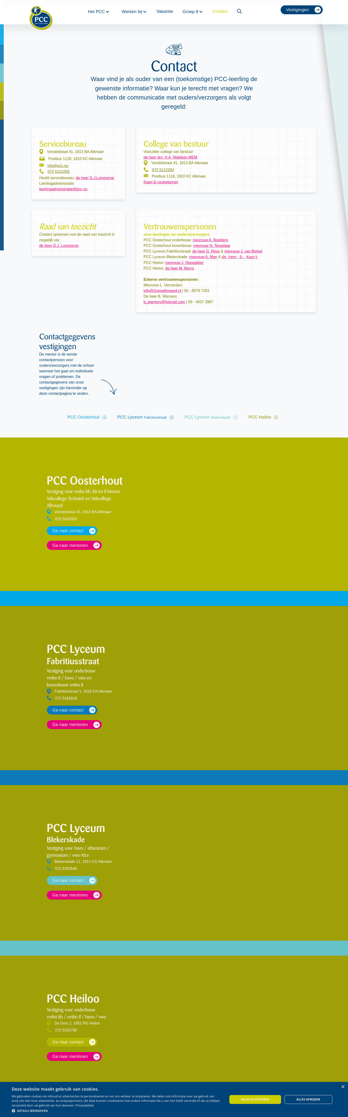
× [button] (342, 1087)
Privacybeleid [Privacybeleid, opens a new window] (85, 1105)
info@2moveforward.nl (162, 291)
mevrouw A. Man (203, 257)
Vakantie (164, 11)
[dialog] (174, 1099)
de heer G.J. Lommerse (59, 246)
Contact (219, 11)
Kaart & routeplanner (161, 182)
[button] (98, 11)
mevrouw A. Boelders (210, 240)
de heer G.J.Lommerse (95, 178)
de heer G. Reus (206, 251)
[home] (41, 12)
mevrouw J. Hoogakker (184, 263)
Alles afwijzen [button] (308, 1099)
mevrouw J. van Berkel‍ (243, 251)
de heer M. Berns (179, 268)
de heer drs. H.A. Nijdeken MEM (170, 157)
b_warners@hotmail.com (164, 302)
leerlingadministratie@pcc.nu (63, 189)
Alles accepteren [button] (255, 1099)
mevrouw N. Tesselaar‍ (211, 246)
